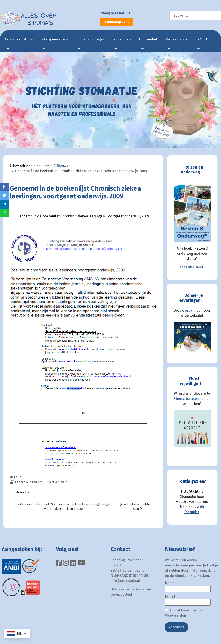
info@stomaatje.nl (125, 581)
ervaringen (194, 310)
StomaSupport (116, 22)
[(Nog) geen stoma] (7, 48)
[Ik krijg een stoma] (42, 48)
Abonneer (176, 627)
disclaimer (138, 589)
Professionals (176, 39)
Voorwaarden (175, 615)
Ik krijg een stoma (54, 39)
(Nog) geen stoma (19, 39)
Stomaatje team (186, 399)
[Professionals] (168, 48)
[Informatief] (141, 48)
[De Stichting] (197, 48)
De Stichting (204, 39)
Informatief (148, 39)
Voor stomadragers (91, 39)
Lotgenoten (122, 39)
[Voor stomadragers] (78, 48)
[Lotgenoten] (115, 48)
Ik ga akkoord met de (183, 612)
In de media (21, 492)
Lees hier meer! (192, 267)
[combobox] (195, 15)
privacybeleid (121, 594)
